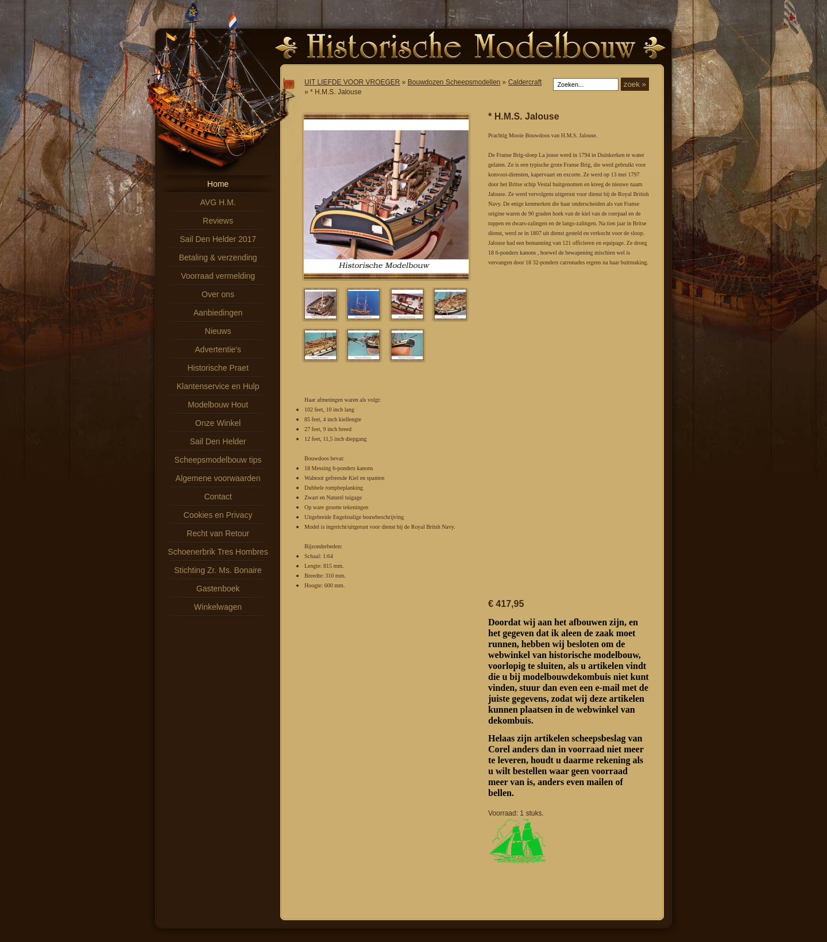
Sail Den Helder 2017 (218, 239)
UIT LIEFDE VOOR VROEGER (352, 82)
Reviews (218, 220)
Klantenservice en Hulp (218, 386)
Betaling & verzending (218, 257)
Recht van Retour (218, 533)
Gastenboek (218, 588)
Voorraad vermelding (218, 275)
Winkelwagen (218, 607)
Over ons (218, 294)
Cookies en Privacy (218, 515)
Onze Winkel (218, 423)
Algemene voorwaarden (218, 478)
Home (218, 184)
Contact (217, 496)
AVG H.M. (218, 202)
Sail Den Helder (218, 441)
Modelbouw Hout (218, 404)
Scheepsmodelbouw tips (218, 459)
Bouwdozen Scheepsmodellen (454, 82)
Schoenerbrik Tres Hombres (218, 551)
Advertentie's (218, 349)
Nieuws (218, 331)
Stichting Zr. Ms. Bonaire (218, 570)
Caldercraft (525, 82)
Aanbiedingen (218, 312)
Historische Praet (218, 367)
